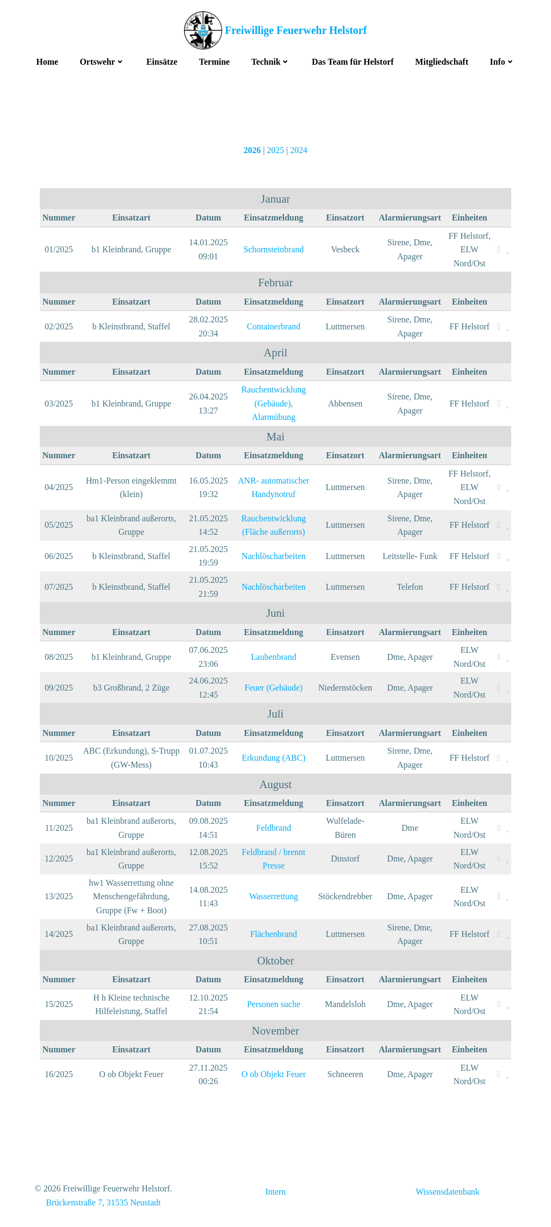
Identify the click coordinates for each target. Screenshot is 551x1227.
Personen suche (273, 1004)
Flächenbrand (273, 934)
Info (502, 60)
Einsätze (162, 60)
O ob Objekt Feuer (273, 1074)
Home (47, 60)
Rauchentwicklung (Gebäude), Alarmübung (273, 403)
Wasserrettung (273, 896)
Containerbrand (273, 327)
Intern (275, 1193)
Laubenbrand (272, 657)
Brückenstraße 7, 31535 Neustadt (103, 1203)
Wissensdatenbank (447, 1193)
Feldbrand (273, 828)
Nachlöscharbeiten (273, 556)
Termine (214, 60)
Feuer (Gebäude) (273, 688)
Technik (271, 60)
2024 (298, 149)
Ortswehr (102, 60)
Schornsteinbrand (273, 249)
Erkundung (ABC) (273, 758)
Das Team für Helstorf (352, 60)
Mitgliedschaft (442, 60)
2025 (275, 149)
